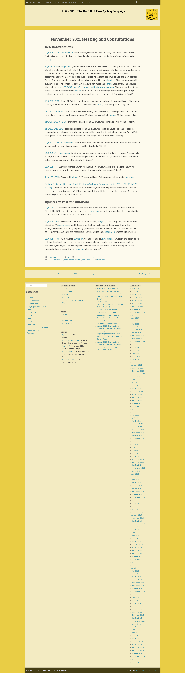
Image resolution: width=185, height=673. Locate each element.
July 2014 (135, 662)
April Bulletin (67, 297)
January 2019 (137, 515)
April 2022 (136, 418)
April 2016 (136, 600)
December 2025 (138, 303)
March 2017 (136, 577)
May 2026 (135, 288)
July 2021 (135, 444)
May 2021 (135, 450)
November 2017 (138, 553)
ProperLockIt (32, 312)
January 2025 (137, 333)
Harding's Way (33, 303)
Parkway (74, 177)
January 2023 (137, 394)
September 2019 (138, 497)
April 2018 (136, 538)
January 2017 (137, 580)
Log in (64, 314)
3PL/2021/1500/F (54, 111)
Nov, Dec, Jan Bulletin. (148, 274)
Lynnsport (79, 238)
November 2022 (138, 400)
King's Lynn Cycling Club (71, 340)
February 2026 (137, 297)
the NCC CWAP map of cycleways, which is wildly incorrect (86, 87)
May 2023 (135, 383)
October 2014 (137, 653)
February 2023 (137, 391)
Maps (57, 2)
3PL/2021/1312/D (54, 128)
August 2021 (136, 441)
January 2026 (137, 300)
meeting (130, 177)
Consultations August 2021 (107, 323)
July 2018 (135, 530)
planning (110, 80)
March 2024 (136, 359)
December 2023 (138, 368)
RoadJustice (32, 324)
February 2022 (137, 424)
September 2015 (138, 621)
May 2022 (135, 415)
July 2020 (135, 474)
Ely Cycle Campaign (70, 359)
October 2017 (137, 556)
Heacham (68, 142)
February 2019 (137, 512)
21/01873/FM (52, 177)
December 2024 (138, 335)
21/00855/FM (52, 238)
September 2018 (138, 524)
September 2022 (138, 406)
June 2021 (135, 447)
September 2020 (138, 468)
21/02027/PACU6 (53, 142)
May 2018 (135, 536)
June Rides (66, 288)
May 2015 (135, 633)
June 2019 (135, 506)
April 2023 (136, 386)
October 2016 (137, 588)
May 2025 (135, 324)
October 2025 (137, 309)
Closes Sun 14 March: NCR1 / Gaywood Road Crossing (110, 296)
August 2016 (136, 594)
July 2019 (135, 503)
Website (30, 333)
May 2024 (135, 353)
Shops (65, 2)
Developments (88, 257)
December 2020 (138, 459)
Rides (29, 321)
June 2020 (135, 477)
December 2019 (138, 491)
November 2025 (138, 306)
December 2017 (138, 550)
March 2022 (136, 421)
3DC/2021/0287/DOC (55, 121)
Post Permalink (103, 260)
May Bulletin (67, 294)
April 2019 (136, 509)
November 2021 (138, 433)
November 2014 (138, 650)
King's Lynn (66, 66)
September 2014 (138, 656)
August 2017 (136, 562)
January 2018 (137, 547)
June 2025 (135, 321)
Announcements (33, 295)
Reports (30, 318)
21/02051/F (51, 152)
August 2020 (136, 471)
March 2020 (136, 483)
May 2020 (135, 480)
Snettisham (67, 52)
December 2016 (138, 583)
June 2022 (135, 412)
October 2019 (137, 494)
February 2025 (137, 330)
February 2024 (137, 362)
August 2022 (136, 409)
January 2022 (137, 427)
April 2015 (136, 635)
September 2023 (138, 374)
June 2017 (135, 568)
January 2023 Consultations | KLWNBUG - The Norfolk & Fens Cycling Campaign (109, 317)
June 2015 (135, 630)
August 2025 (136, 315)
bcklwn (57, 260)
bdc (61, 260)
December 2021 (138, 430)
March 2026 (136, 294)
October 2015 (137, 618)
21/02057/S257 (53, 52)
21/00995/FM (52, 221)
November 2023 (138, 371)
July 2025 (135, 318)
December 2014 (138, 647)
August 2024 (136, 344)
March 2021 (136, 456)
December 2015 (138, 612)
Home (32, 2)
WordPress (140, 670)
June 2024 (135, 350)
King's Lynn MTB (68, 351)
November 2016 (138, 585)
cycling (48, 59)
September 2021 (138, 438)
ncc (83, 260)
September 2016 (138, 591)
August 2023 (136, 377)
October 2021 (137, 436)
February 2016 (137, 606)
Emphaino (155, 670)
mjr (68, 257)
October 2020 (137, 465)
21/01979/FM (52, 66)
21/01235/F (51, 207)
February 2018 (137, 544)
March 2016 (136, 603)
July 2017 (135, 565)
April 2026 (136, 291)
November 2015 (138, 615)
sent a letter (64, 224)
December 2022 (138, 397)
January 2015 (137, 644)
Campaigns (31, 298)
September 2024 (138, 341)
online (113, 114)
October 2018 (137, 521)
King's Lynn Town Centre (36, 306)
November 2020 (138, 462)
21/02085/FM (52, 101)
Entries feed (67, 317)
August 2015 (136, 624)
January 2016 (137, 609)
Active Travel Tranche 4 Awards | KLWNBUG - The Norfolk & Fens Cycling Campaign (109, 291)
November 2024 (138, 339)
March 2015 (136, 638)
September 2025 (138, 312)
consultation (69, 260)
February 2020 (137, 485)
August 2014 (136, 659)
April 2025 (136, 327)
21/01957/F (51, 166)
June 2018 (135, 533)
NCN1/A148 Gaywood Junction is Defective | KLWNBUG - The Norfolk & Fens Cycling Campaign (110, 304)
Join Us (90, 2)
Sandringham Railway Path (38, 327)
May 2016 (135, 597)
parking (78, 90)
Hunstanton (64, 152)
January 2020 (137, 489)
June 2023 (135, 380)
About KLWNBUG (44, 2)
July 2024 (135, 347)
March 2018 (136, 541)
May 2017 (135, 571)
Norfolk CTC (66, 346)
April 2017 (136, 574)
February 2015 (137, 641)
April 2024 (136, 356)
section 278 (109, 231)
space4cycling (77, 2)
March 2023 (136, 388)
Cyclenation (66, 335)
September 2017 (138, 559)
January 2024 (137, 365)
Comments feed (68, 320)
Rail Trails (31, 315)
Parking (109, 83)
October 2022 (137, 403)
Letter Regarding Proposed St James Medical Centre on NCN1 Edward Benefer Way (60, 274)
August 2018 (136, 527)
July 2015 (135, 627)
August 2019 (136, 500)
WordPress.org (67, 323)
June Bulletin (67, 291)
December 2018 (138, 518)
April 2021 (136, 453)
